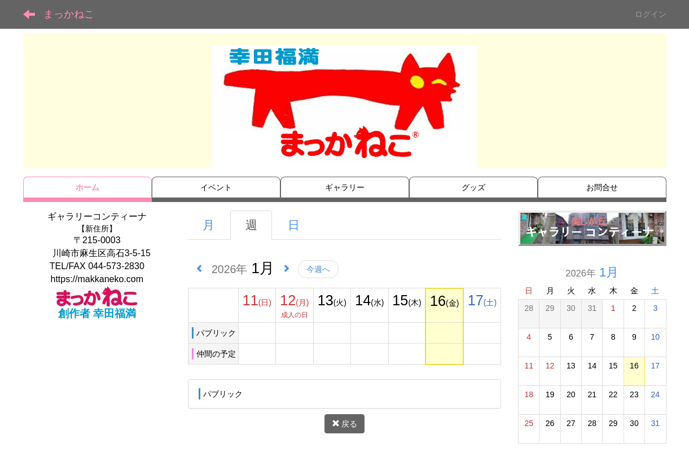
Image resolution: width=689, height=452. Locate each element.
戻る (345, 423)
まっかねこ (68, 14)
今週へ (318, 269)
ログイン (650, 14)
